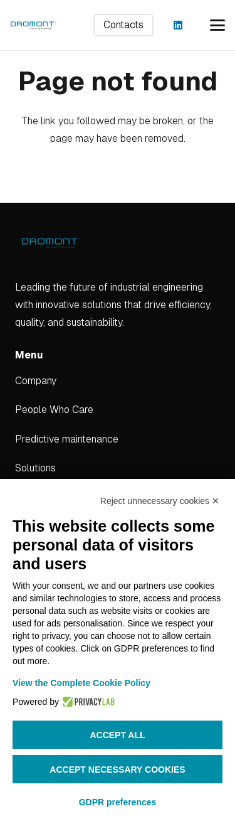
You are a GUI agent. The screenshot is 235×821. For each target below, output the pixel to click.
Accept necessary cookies (117, 770)
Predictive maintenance (66, 439)
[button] (217, 25)
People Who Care (54, 409)
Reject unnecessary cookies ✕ (159, 501)
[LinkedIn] (178, 25)
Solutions (35, 468)
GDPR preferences (118, 802)
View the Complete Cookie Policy (81, 683)
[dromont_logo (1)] (33, 25)
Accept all (117, 735)
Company (35, 380)
